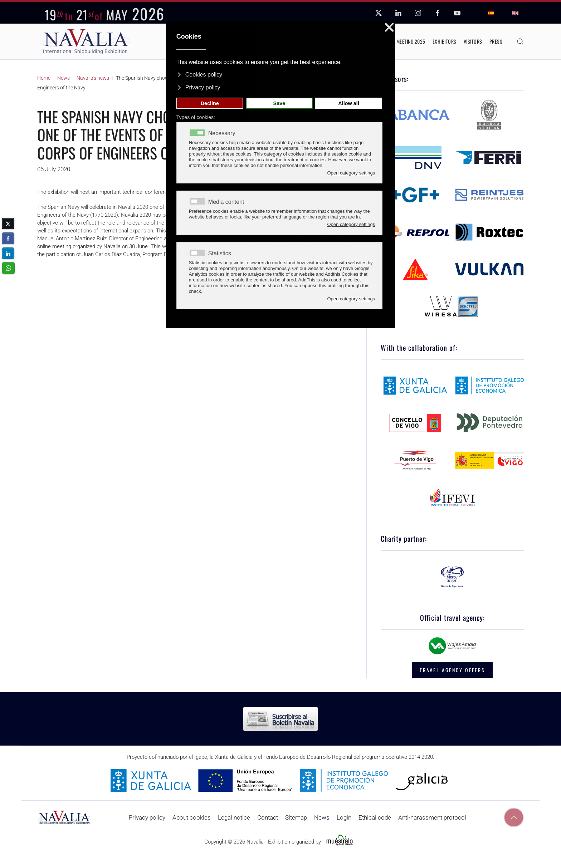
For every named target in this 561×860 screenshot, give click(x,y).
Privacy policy (147, 817)
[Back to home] (85, 41)
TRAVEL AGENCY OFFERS (452, 670)
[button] (520, 41)
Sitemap (296, 817)
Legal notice (234, 817)
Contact (267, 817)
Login (344, 817)
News (322, 817)
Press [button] (496, 41)
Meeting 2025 (410, 41)
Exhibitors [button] (445, 41)
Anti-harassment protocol (432, 817)
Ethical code (374, 817)
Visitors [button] (473, 41)
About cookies (191, 817)
